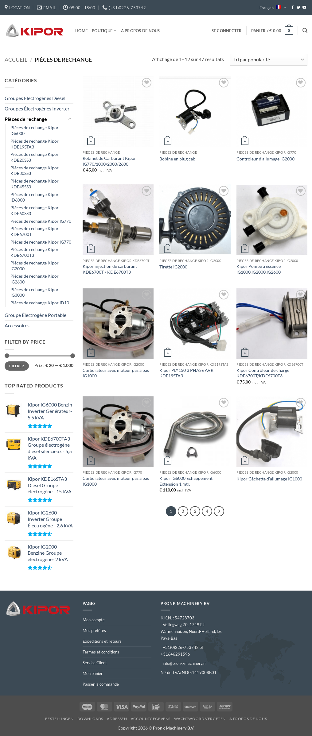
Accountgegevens (150, 718)
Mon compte (94, 619)
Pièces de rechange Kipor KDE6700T (34, 231)
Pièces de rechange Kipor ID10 (39, 302)
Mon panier (93, 673)
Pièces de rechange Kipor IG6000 (34, 130)
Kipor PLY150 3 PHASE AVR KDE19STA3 (186, 373)
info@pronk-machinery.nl (184, 663)
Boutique (104, 30)
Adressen (117, 718)
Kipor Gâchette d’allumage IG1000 (269, 478)
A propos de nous (140, 30)
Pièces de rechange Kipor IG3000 (34, 292)
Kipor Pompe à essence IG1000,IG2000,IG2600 (258, 269)
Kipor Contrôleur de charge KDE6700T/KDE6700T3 (262, 373)
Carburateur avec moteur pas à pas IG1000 (116, 373)
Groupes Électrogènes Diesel (35, 98)
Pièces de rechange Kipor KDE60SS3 (34, 210)
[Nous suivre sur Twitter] (298, 8)
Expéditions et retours (102, 641)
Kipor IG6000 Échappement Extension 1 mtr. (186, 481)
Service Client (95, 662)
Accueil (16, 59)
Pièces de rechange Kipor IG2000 (34, 265)
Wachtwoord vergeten (200, 718)
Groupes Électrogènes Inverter (37, 108)
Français (272, 7)
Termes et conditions (101, 651)
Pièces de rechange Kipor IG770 (40, 221)
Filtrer (16, 366)
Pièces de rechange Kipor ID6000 (34, 197)
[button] (227, 31)
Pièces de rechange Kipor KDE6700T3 (34, 252)
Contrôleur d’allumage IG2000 (265, 158)
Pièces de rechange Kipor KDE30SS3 (34, 170)
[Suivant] (219, 511)
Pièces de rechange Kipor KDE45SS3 (34, 183)
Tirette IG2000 (173, 266)
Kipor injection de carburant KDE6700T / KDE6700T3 (110, 269)
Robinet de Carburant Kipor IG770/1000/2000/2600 (109, 161)
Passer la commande (101, 684)
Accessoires (17, 325)
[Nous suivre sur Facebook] (292, 8)
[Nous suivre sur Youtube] (304, 8)
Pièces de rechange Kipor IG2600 (34, 278)
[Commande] (268, 60)
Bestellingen (59, 718)
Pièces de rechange (26, 119)
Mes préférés (94, 630)
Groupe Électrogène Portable (35, 315)
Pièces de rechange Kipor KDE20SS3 (34, 157)
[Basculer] (69, 119)
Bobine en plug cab (177, 158)
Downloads (90, 718)
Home (81, 30)
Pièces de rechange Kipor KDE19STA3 (34, 143)
